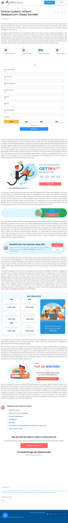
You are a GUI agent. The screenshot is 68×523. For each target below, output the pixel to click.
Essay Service (20, 490)
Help (57, 249)
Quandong (12, 422)
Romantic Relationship (16, 416)
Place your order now (34, 445)
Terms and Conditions (35, 512)
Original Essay (5, 492)
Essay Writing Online (38, 490)
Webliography (13, 419)
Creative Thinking (14, 410)
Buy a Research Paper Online (30, 492)
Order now (49, 2)
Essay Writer (28, 490)
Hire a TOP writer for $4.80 (47, 378)
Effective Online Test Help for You (48, 492)
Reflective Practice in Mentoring (18, 413)
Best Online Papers (16, 492)
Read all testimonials (33, 455)
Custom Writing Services (8, 490)
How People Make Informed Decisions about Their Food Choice (27, 425)
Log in (61, 2)
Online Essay (61, 490)
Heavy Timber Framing (16, 428)
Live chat (52, 210)
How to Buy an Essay (51, 490)
